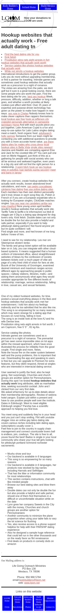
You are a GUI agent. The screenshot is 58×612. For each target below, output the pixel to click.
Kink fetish (10, 57)
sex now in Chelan (18, 113)
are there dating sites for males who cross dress (27, 143)
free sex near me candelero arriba (28, 203)
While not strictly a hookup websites (24, 71)
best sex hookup (37, 96)
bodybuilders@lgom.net (32, 580)
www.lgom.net (32, 582)
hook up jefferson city (37, 119)
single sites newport (42, 147)
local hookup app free (13, 119)
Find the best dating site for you (22, 54)
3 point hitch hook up (26, 167)
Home (16, 124)
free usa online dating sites (38, 189)
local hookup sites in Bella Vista (25, 146)
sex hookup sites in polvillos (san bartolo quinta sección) (26, 168)
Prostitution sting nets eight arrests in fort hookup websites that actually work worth (25, 61)
